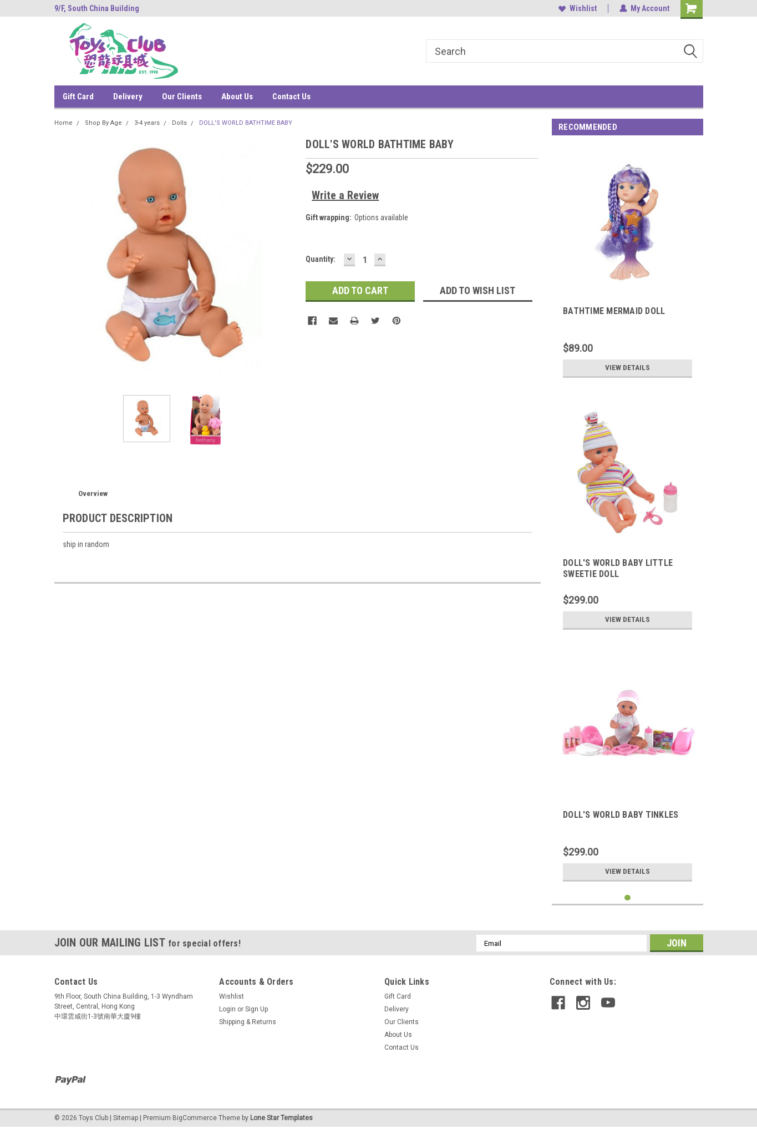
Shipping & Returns (247, 1022)
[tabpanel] (627, 264)
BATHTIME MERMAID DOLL (614, 311)
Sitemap (125, 1118)
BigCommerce (194, 1118)
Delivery (128, 97)
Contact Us (291, 97)
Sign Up (256, 1009)
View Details (628, 367)
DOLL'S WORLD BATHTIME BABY (245, 122)
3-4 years (147, 122)
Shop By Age (103, 122)
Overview (93, 493)
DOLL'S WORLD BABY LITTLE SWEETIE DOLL (618, 568)
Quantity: (321, 259)
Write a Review (345, 195)
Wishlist (577, 8)
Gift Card (78, 97)
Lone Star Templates (281, 1118)
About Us (237, 97)
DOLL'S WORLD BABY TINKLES (620, 814)
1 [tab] (627, 898)
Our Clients (182, 97)
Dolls (179, 122)
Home (63, 122)
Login (227, 1009)
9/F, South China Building (96, 8)
